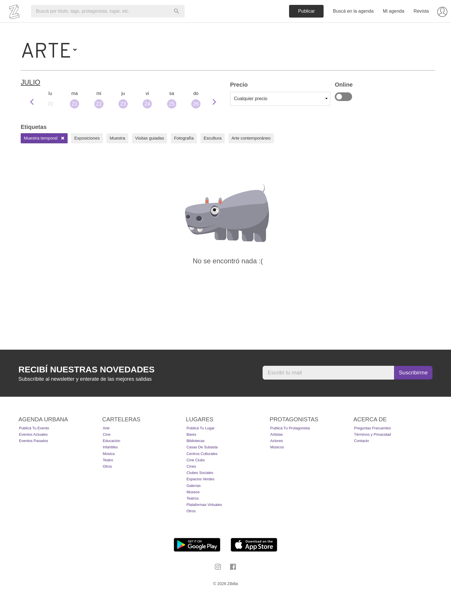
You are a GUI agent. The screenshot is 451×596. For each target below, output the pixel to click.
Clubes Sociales (199, 473)
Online (343, 96)
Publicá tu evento (34, 428)
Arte (106, 428)
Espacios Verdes (200, 479)
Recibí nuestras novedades (86, 369)
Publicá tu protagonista (290, 428)
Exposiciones (87, 138)
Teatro (108, 460)
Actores (276, 441)
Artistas (276, 434)
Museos (193, 492)
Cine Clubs (195, 460)
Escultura (213, 138)
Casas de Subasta (201, 447)
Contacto (361, 441)
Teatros (192, 498)
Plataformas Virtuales (204, 504)
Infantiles (110, 447)
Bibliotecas (195, 441)
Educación (111, 441)
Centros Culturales (201, 454)
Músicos (277, 447)
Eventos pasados (33, 441)
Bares (191, 434)
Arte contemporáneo (251, 138)
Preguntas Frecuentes (372, 428)
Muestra (117, 138)
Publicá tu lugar (200, 428)
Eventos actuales (33, 434)
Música (108, 454)
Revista (421, 11)
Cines (191, 466)
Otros (107, 466)
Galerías (193, 485)
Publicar (306, 11)
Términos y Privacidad (372, 434)
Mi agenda (393, 11)
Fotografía (184, 138)
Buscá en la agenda (353, 11)
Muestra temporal (44, 138)
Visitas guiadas (149, 138)
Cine (106, 434)
